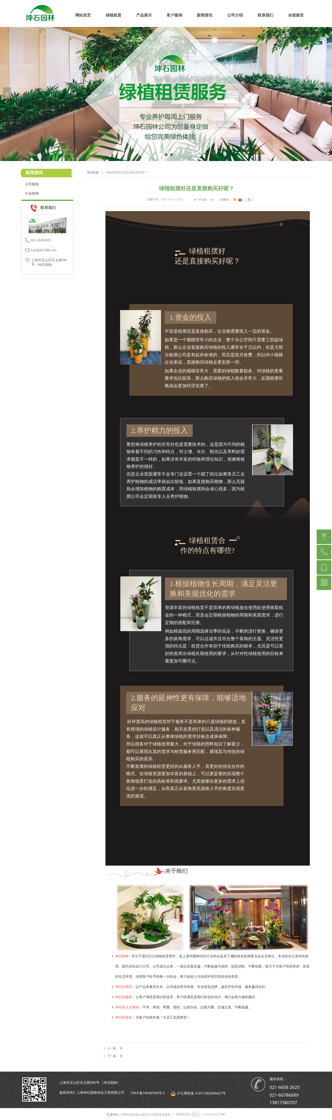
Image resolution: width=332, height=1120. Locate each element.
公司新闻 (32, 184)
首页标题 (93, 172)
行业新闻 (32, 193)
